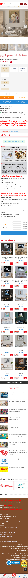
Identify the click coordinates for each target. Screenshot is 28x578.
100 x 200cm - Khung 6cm (5, 75)
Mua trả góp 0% (7, 102)
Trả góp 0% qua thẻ (21, 102)
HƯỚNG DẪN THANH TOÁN (9, 189)
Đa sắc (5, 88)
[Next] (25, 26)
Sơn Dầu (5, 82)
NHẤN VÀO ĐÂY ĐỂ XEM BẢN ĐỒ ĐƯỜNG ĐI (13, 187)
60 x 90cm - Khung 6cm (5, 69)
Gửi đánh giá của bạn (14, 233)
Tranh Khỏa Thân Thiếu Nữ (7, 349)
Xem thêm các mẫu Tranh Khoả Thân (14, 141)
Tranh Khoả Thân (14, 131)
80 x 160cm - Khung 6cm (23, 69)
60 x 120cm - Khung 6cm (14, 69)
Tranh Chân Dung (5, 131)
